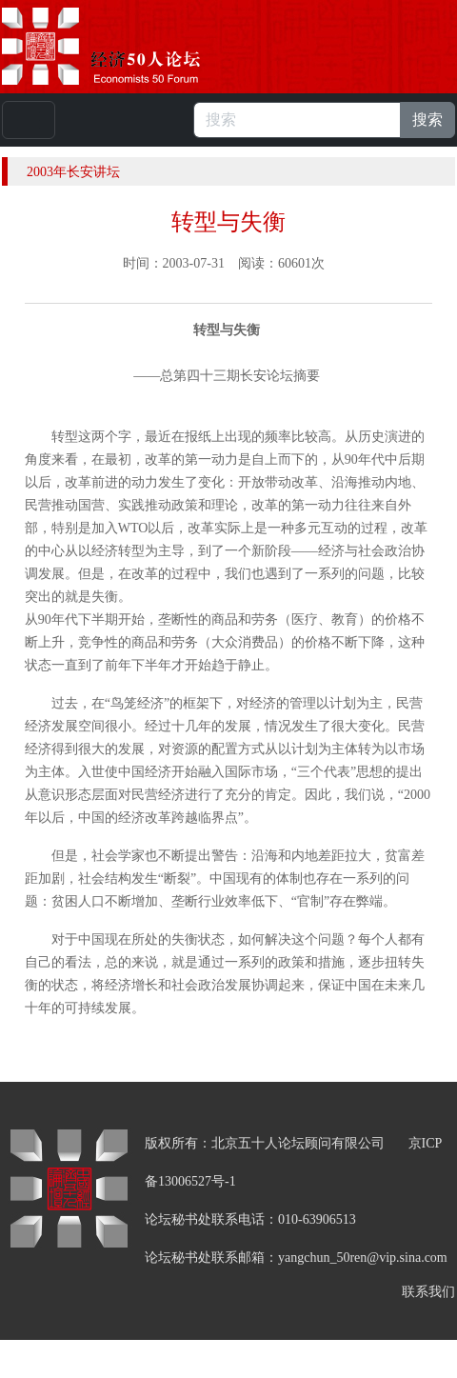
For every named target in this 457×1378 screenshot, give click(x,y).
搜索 (427, 119)
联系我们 (428, 1292)
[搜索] (297, 120)
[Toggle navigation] (28, 120)
